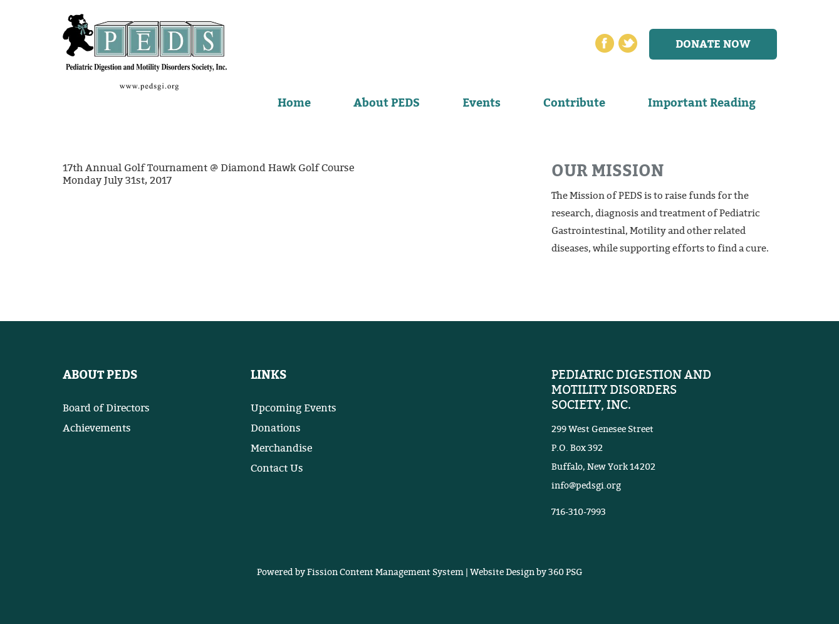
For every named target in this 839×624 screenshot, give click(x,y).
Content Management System (402, 572)
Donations (276, 428)
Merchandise (281, 448)
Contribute (574, 103)
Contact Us (277, 468)
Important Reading (702, 103)
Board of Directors (106, 408)
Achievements (97, 428)
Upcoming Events (293, 408)
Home (294, 103)
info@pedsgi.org (586, 485)
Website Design (502, 572)
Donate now (713, 44)
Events (481, 103)
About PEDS (386, 103)
